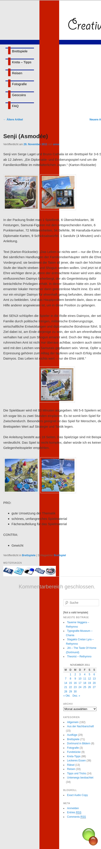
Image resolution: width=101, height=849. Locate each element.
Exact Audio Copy (77, 795)
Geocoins (19, 95)
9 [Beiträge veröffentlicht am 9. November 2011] (75, 678)
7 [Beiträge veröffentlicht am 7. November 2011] (66, 678)
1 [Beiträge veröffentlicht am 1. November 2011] (70, 674)
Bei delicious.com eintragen (29, 571)
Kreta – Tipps (21, 62)
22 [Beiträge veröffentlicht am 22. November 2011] (70, 687)
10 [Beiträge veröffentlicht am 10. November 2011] (79, 678)
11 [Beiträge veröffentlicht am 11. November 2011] (84, 678)
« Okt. (66, 695)
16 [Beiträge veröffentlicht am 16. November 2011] (75, 683)
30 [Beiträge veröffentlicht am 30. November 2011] (75, 691)
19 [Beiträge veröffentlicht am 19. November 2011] (89, 683)
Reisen (17, 73)
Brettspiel (60, 555)
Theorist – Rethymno (79, 656)
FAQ (15, 106)
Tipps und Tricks (76, 773)
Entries (74, 812)
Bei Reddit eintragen (50, 571)
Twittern (19, 571)
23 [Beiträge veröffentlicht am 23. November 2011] (75, 687)
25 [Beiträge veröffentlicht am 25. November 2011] (84, 687)
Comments (76, 817)
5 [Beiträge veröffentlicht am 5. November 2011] (89, 674)
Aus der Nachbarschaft (80, 726)
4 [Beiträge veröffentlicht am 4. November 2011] (84, 674)
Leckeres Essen (76, 760)
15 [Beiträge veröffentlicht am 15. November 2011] (70, 683)
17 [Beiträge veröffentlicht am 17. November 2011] (79, 683)
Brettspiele (20, 51)
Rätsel (70, 764)
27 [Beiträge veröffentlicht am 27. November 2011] (94, 687)
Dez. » (76, 695)
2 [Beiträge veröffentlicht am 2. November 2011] (75, 674)
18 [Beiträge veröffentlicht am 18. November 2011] (84, 683)
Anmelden (73, 808)
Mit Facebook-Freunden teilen (8, 571)
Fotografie (19, 84)
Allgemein (73, 722)
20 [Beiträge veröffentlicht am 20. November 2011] (94, 683)
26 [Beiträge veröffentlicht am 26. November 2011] (89, 687)
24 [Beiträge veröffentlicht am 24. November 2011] (79, 687)
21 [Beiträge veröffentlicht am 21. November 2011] (65, 687)
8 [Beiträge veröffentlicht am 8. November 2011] (70, 678)
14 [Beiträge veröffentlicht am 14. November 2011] (65, 683)
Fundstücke (74, 752)
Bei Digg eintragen (40, 571)
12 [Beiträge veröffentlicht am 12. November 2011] (89, 678)
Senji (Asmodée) (25, 136)
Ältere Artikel (13, 119)
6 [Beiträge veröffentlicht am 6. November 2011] (94, 674)
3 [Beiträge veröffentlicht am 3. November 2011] (80, 674)
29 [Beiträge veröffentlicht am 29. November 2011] (70, 691)
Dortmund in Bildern (78, 743)
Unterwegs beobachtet (80, 777)
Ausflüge (72, 734)
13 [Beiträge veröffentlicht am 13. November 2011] (94, 678)
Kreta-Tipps (74, 756)
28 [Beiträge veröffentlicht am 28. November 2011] (65, 691)
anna (56, 144)
